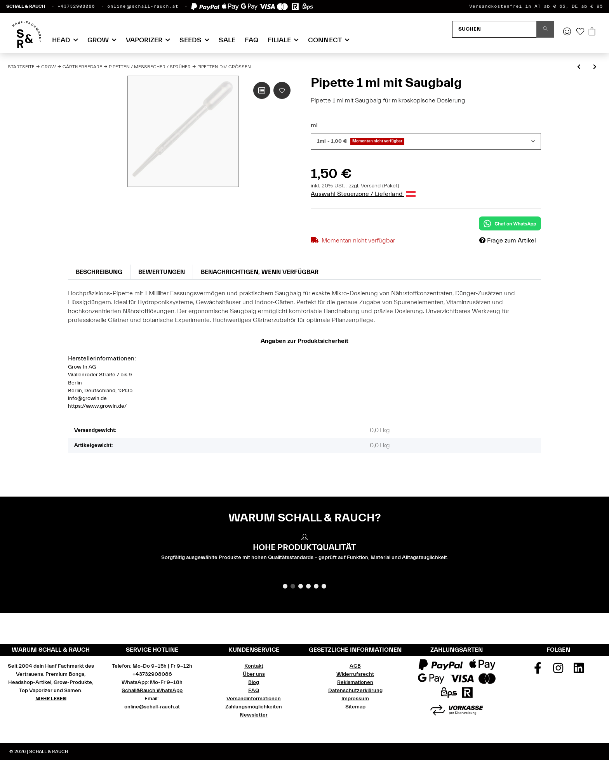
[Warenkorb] (592, 32)
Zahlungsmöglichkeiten (253, 707)
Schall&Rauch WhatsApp (152, 690)
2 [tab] (293, 586)
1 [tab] (285, 586)
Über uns (254, 674)
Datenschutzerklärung (355, 690)
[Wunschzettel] (580, 32)
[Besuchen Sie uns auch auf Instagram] (558, 671)
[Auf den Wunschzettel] (282, 90)
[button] (567, 32)
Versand (371, 186)
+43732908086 (76, 6)
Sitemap (355, 707)
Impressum (355, 699)
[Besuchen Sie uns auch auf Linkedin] (578, 671)
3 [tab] (300, 586)
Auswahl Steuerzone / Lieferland (363, 193)
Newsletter (254, 715)
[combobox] (426, 141)
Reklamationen (355, 682)
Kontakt (253, 666)
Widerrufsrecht (355, 674)
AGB (355, 666)
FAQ (251, 40)
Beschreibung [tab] (99, 271)
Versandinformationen (253, 699)
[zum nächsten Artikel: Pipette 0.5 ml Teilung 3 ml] (595, 67)
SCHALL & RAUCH (25, 6)
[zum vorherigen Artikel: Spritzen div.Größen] (579, 67)
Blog (253, 682)
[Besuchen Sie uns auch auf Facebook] (538, 671)
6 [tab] (324, 586)
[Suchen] (494, 29)
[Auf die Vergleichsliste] (261, 90)
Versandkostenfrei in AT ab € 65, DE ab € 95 (536, 6)
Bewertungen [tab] (161, 271)
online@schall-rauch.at (142, 6)
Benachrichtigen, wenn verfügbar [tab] (259, 271)
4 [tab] (308, 586)
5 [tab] (316, 586)
